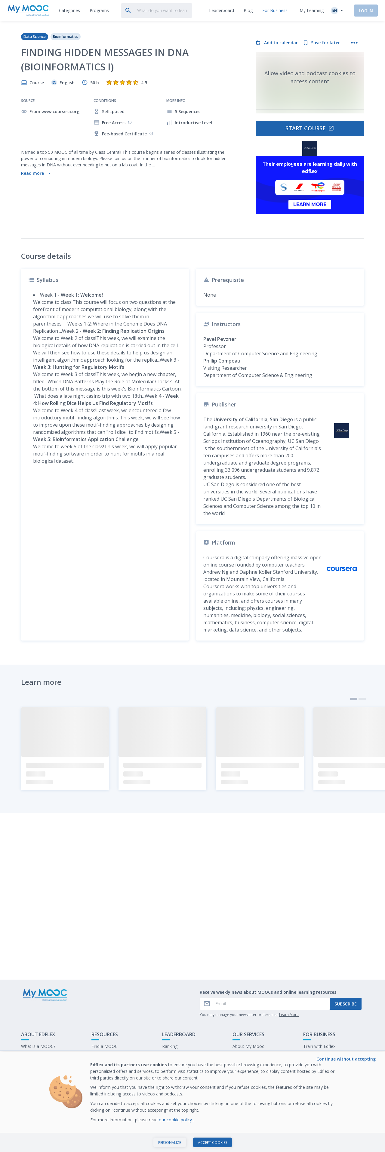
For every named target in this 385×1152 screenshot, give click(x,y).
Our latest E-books (321, 1092)
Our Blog (100, 1101)
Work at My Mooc (320, 1101)
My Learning (312, 10)
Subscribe (345, 1039)
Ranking (169, 1082)
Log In (366, 11)
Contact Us (32, 1092)
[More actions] (354, 42)
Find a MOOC (104, 1082)
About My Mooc (248, 1082)
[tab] (69, 10)
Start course (309, 128)
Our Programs (105, 1092)
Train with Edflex (319, 1082)
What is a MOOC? (38, 1082)
